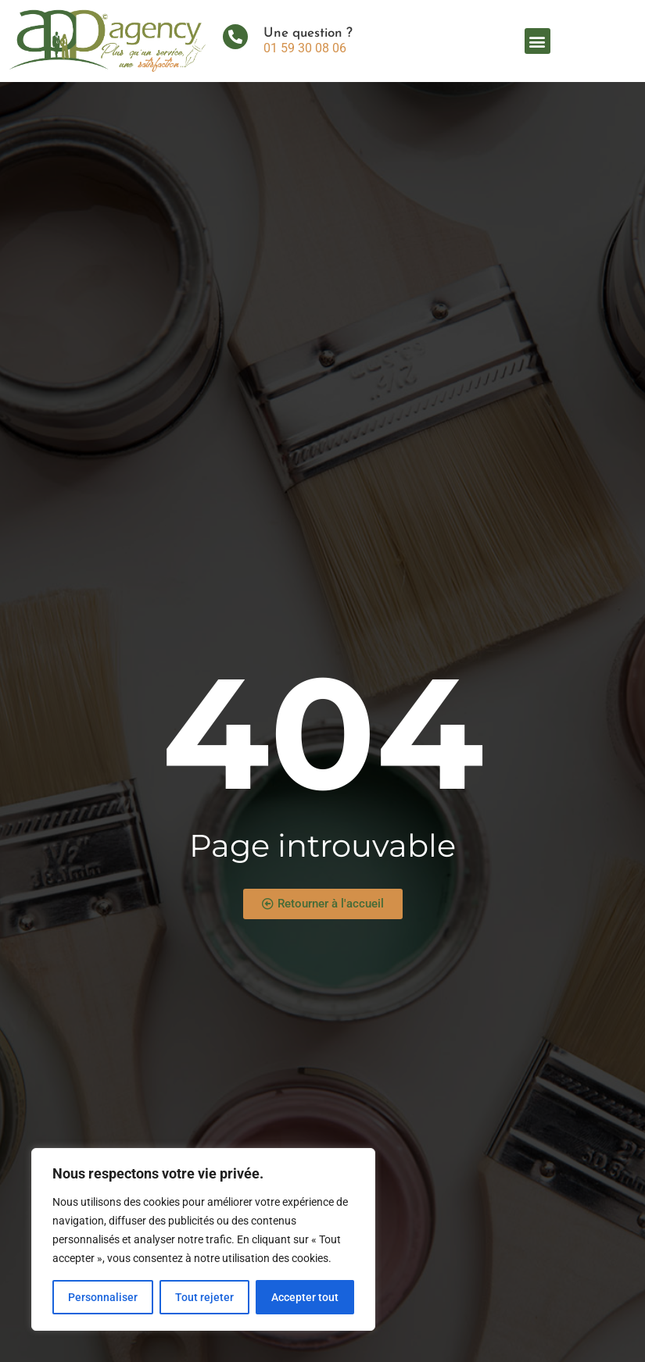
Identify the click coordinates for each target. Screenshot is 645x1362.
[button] (537, 41)
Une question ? (308, 33)
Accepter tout (305, 1297)
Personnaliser (103, 1297)
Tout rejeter (204, 1297)
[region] (203, 1239)
